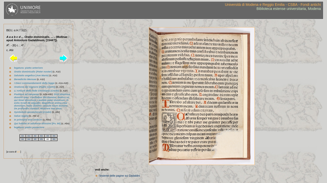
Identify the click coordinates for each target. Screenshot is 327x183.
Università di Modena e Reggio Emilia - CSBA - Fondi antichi (273, 5)
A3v (54, 136)
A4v (28, 139)
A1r (22, 136)
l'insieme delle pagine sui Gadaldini (119, 175)
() (33, 71)
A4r (22, 139)
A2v (41, 136)
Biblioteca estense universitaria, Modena (289, 9)
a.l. (18, 151)
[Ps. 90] (37, 123)
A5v (41, 139)
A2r (35, 136)
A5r (35, 139)
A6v (54, 139)
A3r (48, 136)
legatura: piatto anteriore (28, 67)
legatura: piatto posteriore (29, 127)
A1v (28, 136)
